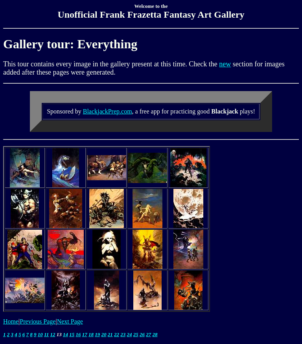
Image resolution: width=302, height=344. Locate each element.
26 (142, 334)
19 (97, 334)
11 (46, 334)
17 (84, 334)
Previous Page (37, 321)
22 (116, 334)
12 (52, 334)
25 (135, 334)
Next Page (70, 321)
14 (65, 334)
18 (91, 334)
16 (78, 334)
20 (104, 334)
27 (148, 334)
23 (122, 334)
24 (129, 334)
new (225, 64)
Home (10, 321)
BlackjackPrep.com (107, 111)
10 (40, 334)
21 (110, 334)
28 (155, 334)
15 (71, 334)
